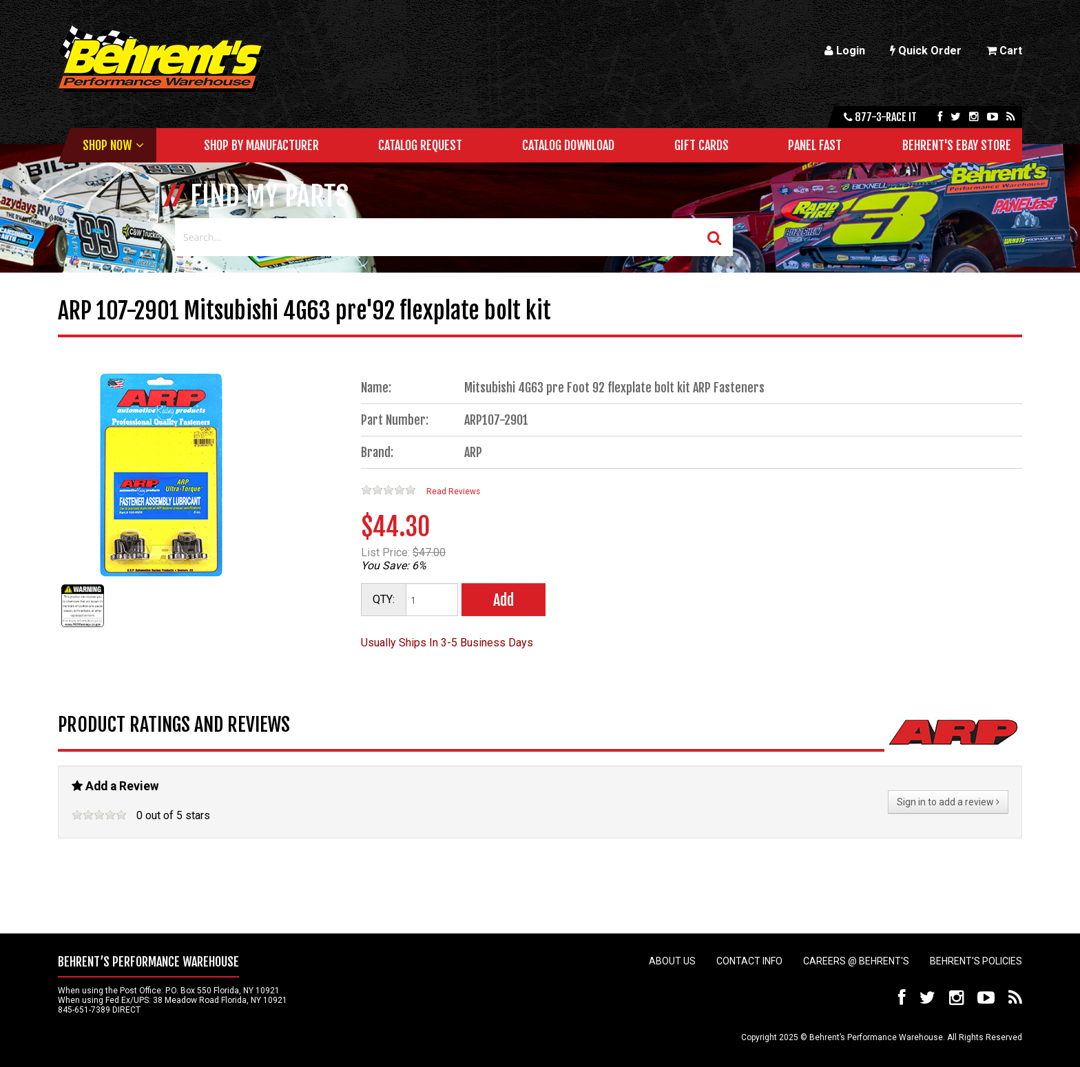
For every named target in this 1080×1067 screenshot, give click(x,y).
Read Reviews (453, 491)
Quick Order (926, 50)
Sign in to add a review (948, 801)
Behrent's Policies (976, 960)
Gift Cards (701, 145)
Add (503, 600)
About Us (672, 960)
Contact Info (749, 960)
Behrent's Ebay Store (956, 145)
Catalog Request (420, 145)
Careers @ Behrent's (856, 960)
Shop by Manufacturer (261, 145)
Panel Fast (815, 145)
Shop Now (107, 145)
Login (844, 50)
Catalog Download (568, 145)
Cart (1004, 50)
